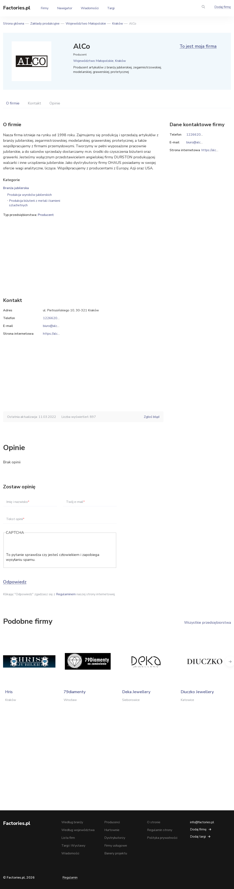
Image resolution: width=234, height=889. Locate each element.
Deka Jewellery (136, 692)
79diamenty (75, 692)
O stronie (153, 822)
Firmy (44, 8)
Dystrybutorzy (114, 838)
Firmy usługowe (115, 845)
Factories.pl (16, 8)
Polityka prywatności (162, 838)
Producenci (112, 822)
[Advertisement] (83, 251)
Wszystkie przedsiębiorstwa (207, 622)
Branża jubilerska (16, 188)
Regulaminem (66, 594)
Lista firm (68, 838)
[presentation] (37, 544)
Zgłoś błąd (151, 417)
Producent (46, 215)
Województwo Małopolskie (86, 23)
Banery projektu (115, 853)
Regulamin (70, 877)
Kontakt (34, 103)
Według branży (72, 822)
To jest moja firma (198, 46)
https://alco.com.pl (56, 333)
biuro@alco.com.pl (56, 326)
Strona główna (13, 23)
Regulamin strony (159, 830)
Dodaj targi (198, 836)
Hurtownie (111, 830)
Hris (9, 692)
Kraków (117, 23)
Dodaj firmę (222, 7)
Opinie (55, 103)
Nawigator (64, 8)
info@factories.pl (202, 822)
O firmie (12, 103)
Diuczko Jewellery (197, 692)
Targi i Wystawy (73, 845)
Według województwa (77, 830)
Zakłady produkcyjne (45, 23)
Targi (111, 8)
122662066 (52, 318)
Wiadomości (90, 8)
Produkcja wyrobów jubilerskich (29, 195)
